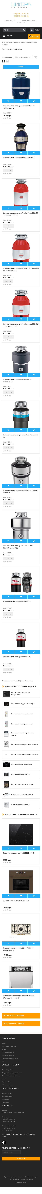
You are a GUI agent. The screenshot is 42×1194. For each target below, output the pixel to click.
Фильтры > (21, 67)
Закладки (5, 1099)
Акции (4, 1079)
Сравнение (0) (9, 20)
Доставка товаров (9, 1046)
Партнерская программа (11, 1076)
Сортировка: (7, 57)
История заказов (8, 1096)
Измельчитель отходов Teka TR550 (17, 601)
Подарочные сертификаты (11, 1073)
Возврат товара (8, 1055)
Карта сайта (6, 1082)
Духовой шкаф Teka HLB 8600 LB (16, 901)
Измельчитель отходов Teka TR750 (17, 657)
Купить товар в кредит (10, 1058)
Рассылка (5, 1102)
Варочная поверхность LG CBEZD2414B (18, 853)
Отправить (21, 1158)
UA (39, 30)
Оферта (4, 1049)
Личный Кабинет (8, 1093)
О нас (4, 1043)
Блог (3, 1061)
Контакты (21, 22)
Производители (28, 20)
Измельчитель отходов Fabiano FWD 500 (19, 157)
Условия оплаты (8, 1052)
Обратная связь (7, 1085)
